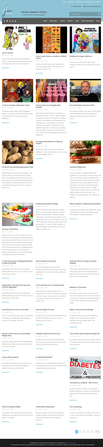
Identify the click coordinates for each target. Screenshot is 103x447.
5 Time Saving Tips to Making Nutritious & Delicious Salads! (17, 262)
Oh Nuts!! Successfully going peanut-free (17, 167)
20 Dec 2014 (41, 336)
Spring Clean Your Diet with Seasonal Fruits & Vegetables (16, 286)
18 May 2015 (41, 263)
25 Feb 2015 (41, 287)
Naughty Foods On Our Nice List (48, 334)
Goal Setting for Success (45, 310)
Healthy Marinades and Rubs (47, 204)
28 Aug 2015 (41, 146)
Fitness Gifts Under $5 (10, 357)
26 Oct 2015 (74, 107)
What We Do (70, 1)
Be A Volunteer (88, 1)
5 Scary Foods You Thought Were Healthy (48, 106)
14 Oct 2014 (7, 409)
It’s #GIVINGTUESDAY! (44, 357)
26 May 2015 (7, 265)
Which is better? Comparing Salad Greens (85, 204)
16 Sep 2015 (7, 169)
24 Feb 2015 (74, 290)
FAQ (64, 1)
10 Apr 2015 (74, 265)
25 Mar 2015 (7, 289)
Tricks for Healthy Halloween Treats (16, 105)
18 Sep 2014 (74, 409)
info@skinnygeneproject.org (92, 6)
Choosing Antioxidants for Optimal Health (49, 143)
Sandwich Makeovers (78, 167)
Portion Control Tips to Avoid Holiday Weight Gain (16, 335)
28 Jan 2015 (41, 312)
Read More (5, 68)
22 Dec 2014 (7, 338)
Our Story (79, 1)
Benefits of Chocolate (78, 287)
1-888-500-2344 (76, 6)
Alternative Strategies (70, 443)
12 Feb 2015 (7, 312)
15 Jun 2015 (41, 206)
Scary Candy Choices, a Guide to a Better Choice (51, 57)
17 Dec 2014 (74, 336)
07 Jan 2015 (74, 312)
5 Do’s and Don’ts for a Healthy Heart (50, 285)
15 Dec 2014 (7, 359)
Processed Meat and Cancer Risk (82, 105)
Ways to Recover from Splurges (81, 310)
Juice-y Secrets (7, 53)
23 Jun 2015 (7, 231)
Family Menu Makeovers (45, 407)
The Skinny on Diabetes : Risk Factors (84, 383)
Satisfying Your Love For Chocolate (15, 310)
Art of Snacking (76, 407)
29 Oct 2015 (41, 109)
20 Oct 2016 (7, 107)
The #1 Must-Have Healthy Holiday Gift (85, 334)
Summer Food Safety (10, 229)
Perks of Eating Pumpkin (11, 407)
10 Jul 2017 (7, 55)
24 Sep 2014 (41, 409)
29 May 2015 (74, 206)
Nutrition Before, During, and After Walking (83, 262)
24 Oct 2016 (41, 60)
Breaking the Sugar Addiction (81, 56)
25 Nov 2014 (75, 385)
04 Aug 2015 (75, 169)
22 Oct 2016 (74, 58)
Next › (97, 431)
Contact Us (98, 1)
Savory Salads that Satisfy (46, 261)
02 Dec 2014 (41, 359)
